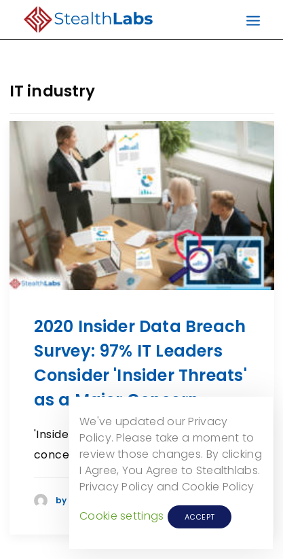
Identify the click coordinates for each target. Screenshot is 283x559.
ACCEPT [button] (200, 516)
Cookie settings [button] (121, 516)
